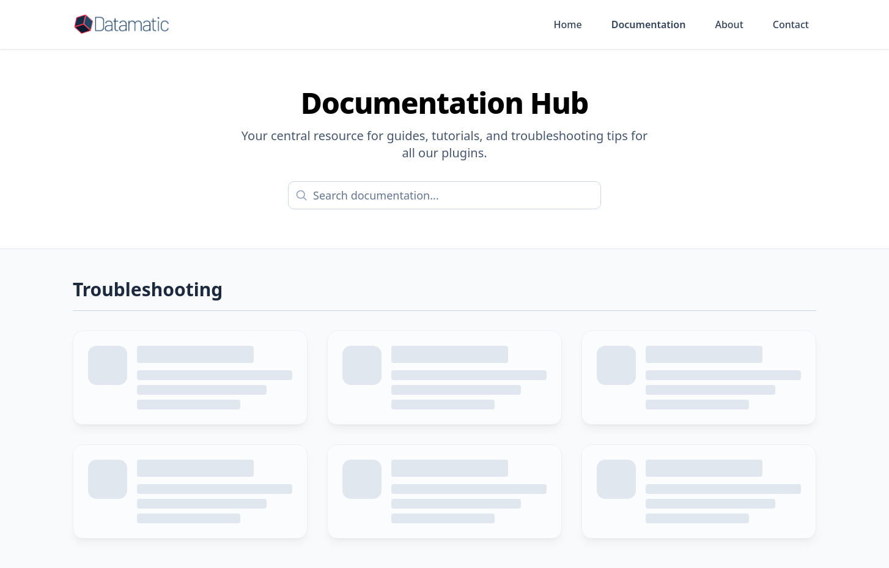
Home (568, 24)
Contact (791, 24)
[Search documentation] (444, 195)
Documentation (648, 24)
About (729, 24)
